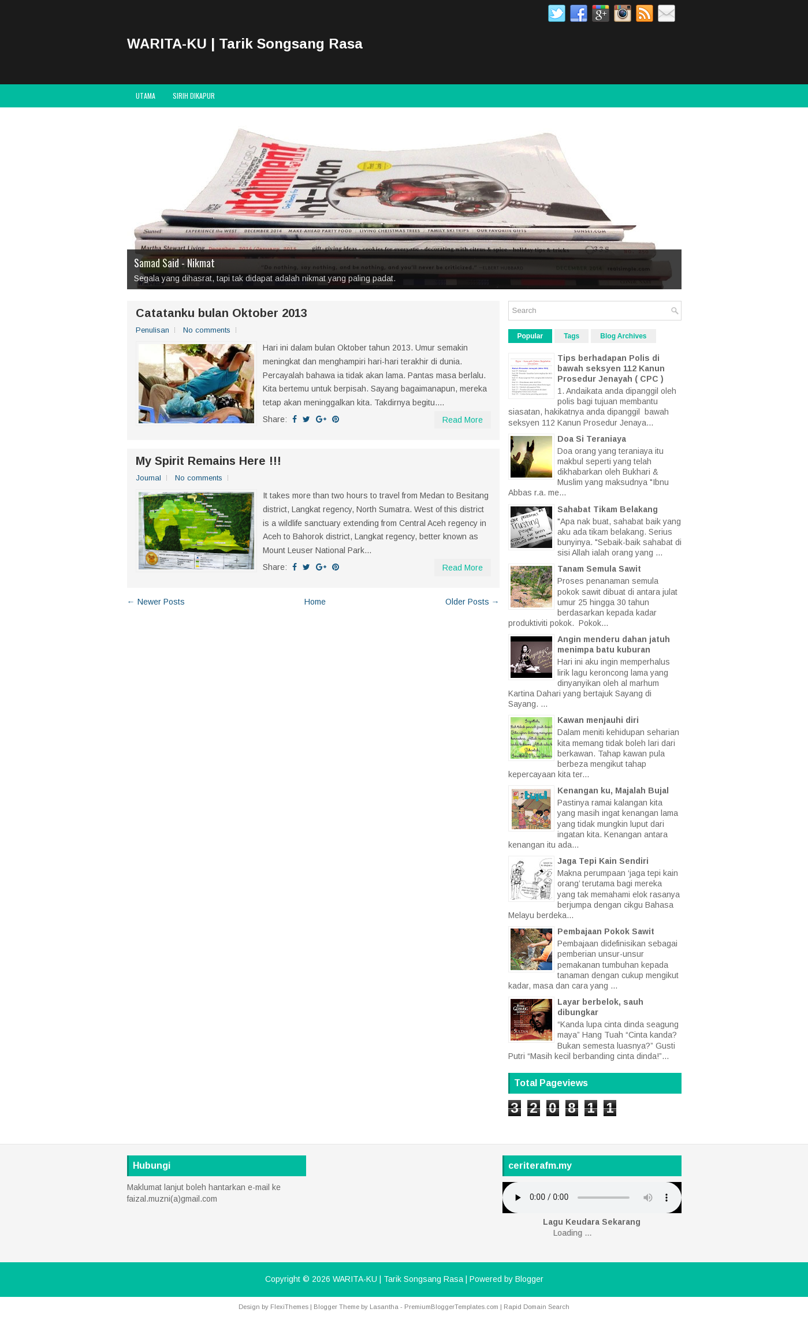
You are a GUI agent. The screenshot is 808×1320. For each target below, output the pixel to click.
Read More (462, 419)
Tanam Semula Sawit (599, 568)
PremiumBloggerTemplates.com (451, 1306)
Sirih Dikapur (194, 95)
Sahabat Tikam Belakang (607, 509)
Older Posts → (472, 601)
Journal (148, 477)
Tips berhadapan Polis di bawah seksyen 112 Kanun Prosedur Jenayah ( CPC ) (611, 368)
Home (315, 601)
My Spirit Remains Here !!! (208, 460)
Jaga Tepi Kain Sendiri (603, 861)
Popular (530, 336)
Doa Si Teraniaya (591, 438)
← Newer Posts (156, 601)
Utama (145, 95)
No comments (206, 330)
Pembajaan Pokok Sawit (605, 931)
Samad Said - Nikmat (174, 262)
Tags (571, 336)
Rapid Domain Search (536, 1306)
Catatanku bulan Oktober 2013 (221, 313)
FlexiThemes (289, 1306)
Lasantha (384, 1306)
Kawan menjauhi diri (598, 720)
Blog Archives (623, 336)
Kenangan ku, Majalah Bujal (613, 790)
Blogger (529, 1279)
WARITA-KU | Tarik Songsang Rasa (245, 43)
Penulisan (152, 330)
